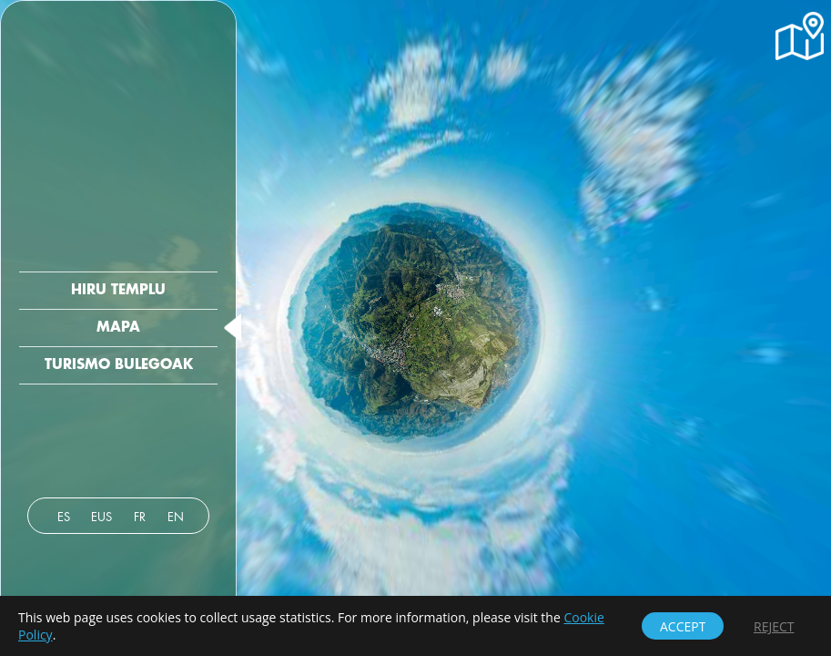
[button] (800, 36)
